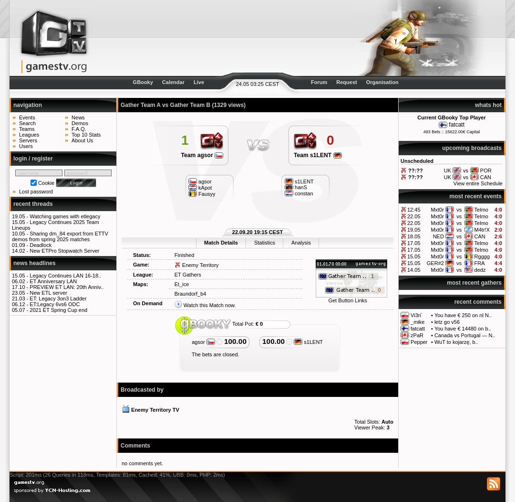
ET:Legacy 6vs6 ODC (55, 304)
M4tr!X (482, 230)
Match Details (221, 243)
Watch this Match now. (210, 305)
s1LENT (308, 342)
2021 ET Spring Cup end (58, 310)
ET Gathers (188, 275)
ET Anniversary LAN (53, 281)
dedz (480, 270)
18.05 (414, 236)
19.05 (414, 230)
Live (199, 82)
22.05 (414, 216)
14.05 (414, 270)
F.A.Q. (79, 129)
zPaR (417, 335)
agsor (203, 342)
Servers (28, 140)
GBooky (143, 82)
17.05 (414, 243)
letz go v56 (447, 322)
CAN (479, 236)
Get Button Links (347, 300)
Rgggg (482, 256)
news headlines (34, 263)
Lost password (36, 191)
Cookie (46, 183)
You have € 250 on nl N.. (463, 315)
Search (27, 123)
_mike (417, 322)
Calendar (173, 82)
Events (27, 117)
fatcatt (456, 124)
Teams (26, 129)
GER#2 (435, 263)
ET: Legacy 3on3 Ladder (58, 298)
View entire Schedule (478, 183)
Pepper (419, 342)
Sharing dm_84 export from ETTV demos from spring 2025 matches (60, 236)
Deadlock (41, 245)
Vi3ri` (416, 315)
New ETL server (48, 293)
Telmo (481, 210)
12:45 (414, 210)
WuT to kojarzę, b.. (456, 342)
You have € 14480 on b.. (462, 328)
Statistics (264, 243)
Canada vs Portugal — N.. (464, 335)
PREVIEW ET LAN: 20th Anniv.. (66, 287)
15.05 (414, 256)
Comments (135, 445)
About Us (82, 140)
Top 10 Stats (86, 135)
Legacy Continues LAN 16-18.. (65, 275)
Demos (80, 123)
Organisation (382, 82)
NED (438, 236)
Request (346, 82)
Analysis (301, 243)
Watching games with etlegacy (65, 216)
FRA (479, 263)
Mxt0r (437, 210)
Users (26, 146)
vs (459, 210)
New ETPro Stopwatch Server (64, 251)
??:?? (415, 170)
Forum (319, 82)
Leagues (29, 135)
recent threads (33, 204)
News (78, 117)
